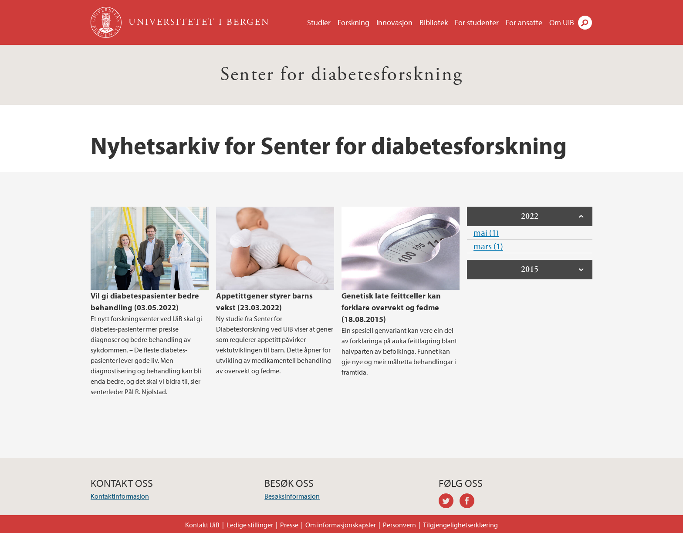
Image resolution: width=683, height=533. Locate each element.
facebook (470, 502)
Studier (319, 22)
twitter (449, 502)
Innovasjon (394, 22)
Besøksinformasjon (292, 496)
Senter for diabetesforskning (341, 74)
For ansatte (524, 22)
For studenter (477, 22)
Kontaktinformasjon (120, 496)
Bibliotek (433, 22)
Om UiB (561, 22)
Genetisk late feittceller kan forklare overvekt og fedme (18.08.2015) (391, 307)
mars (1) (488, 246)
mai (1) (486, 232)
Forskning (353, 22)
